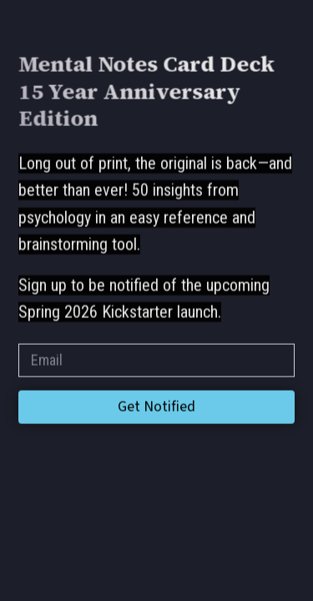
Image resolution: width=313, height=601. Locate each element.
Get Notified (156, 406)
